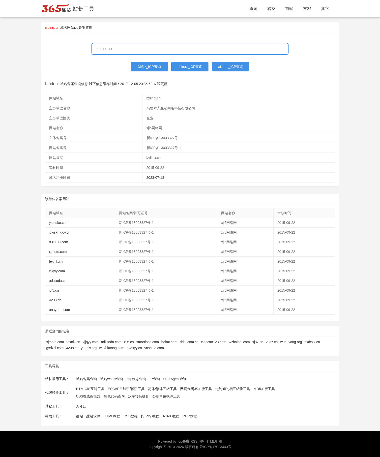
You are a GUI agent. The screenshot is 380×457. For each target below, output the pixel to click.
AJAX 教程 (171, 416)
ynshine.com (154, 348)
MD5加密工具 (264, 389)
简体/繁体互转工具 (162, 389)
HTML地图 (213, 441)
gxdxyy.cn (134, 348)
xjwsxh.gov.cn (59, 232)
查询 (254, 8)
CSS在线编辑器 (88, 396)
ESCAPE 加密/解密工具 (126, 389)
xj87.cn (257, 342)
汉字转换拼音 (138, 396)
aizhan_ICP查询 (230, 67)
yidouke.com (59, 223)
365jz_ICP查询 (149, 67)
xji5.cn (54, 290)
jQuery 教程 (150, 416)
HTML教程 (112, 416)
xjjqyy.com (57, 271)
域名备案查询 (86, 379)
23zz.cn (272, 342)
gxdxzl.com (55, 348)
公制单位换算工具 (166, 396)
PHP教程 (190, 416)
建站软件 (93, 416)
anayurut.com (59, 310)
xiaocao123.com (213, 342)
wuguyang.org (291, 342)
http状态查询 (136, 379)
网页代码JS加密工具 (196, 389)
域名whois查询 (111, 379)
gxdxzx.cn (312, 342)
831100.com (58, 242)
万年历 (81, 406)
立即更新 (160, 84)
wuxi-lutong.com (111, 348)
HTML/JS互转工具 (90, 389)
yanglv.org (89, 348)
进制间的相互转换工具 (232, 389)
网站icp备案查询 (79, 28)
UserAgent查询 (174, 379)
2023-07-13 (155, 178)
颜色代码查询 (114, 396)
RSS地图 (197, 441)
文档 (307, 8)
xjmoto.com (58, 252)
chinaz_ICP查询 (190, 67)
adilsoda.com (59, 281)
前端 (289, 8)
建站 (79, 416)
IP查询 (154, 379)
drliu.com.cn (189, 342)
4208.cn (55, 300)
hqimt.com (169, 342)
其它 (325, 8)
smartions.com (147, 342)
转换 (271, 8)
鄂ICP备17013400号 (216, 447)
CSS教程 (130, 416)
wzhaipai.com (239, 342)
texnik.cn (56, 261)
